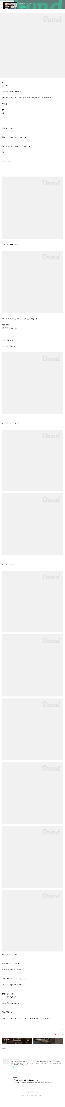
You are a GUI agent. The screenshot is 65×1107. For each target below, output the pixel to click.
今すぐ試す (23, 6)
